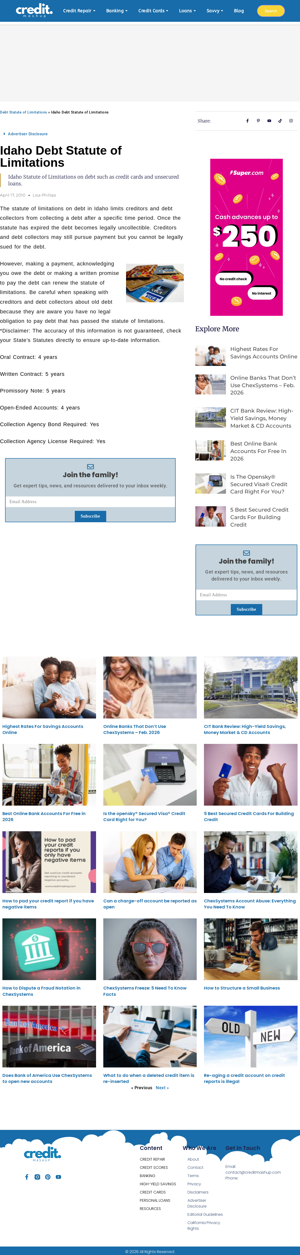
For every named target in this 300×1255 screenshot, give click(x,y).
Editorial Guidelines (205, 1212)
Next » (162, 1085)
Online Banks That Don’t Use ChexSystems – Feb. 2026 (263, 383)
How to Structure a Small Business (242, 986)
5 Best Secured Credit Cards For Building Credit (259, 515)
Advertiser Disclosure (28, 131)
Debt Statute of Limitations (23, 110)
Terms (193, 1173)
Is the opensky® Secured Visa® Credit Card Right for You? (258, 482)
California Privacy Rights (204, 1223)
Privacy (194, 1181)
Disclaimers (198, 1190)
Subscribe (90, 513)
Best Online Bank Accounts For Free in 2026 (258, 449)
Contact (195, 1165)
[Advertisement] (150, 58)
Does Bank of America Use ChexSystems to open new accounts (47, 1076)
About (193, 1157)
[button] (90, 131)
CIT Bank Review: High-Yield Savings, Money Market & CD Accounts (261, 416)
